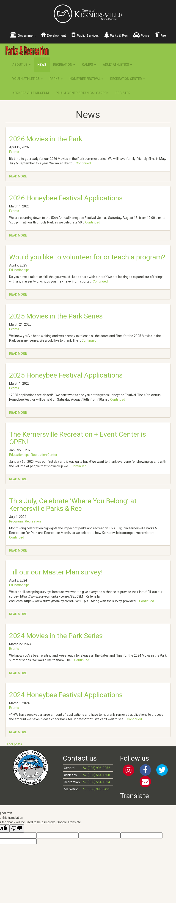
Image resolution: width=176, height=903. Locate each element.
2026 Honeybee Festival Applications (66, 198)
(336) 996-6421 (99, 789)
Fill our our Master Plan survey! (56, 572)
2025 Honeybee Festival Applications (66, 375)
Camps (89, 64)
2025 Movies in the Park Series (56, 316)
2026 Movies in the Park (45, 139)
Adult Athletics (117, 64)
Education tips (19, 270)
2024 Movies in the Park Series (56, 636)
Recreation (64, 64)
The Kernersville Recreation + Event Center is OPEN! (77, 438)
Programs (16, 521)
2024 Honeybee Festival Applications (66, 695)
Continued (83, 163)
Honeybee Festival (86, 79)
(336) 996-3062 (99, 768)
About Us (21, 64)
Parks (56, 79)
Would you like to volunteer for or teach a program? (87, 257)
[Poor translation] (16, 828)
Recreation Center (127, 79)
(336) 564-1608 (99, 775)
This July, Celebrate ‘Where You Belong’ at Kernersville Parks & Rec (73, 504)
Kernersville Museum (30, 93)
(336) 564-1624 (99, 782)
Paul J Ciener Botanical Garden (82, 93)
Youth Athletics (27, 79)
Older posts (14, 744)
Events (14, 152)
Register (123, 93)
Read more (18, 176)
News (41, 64)
